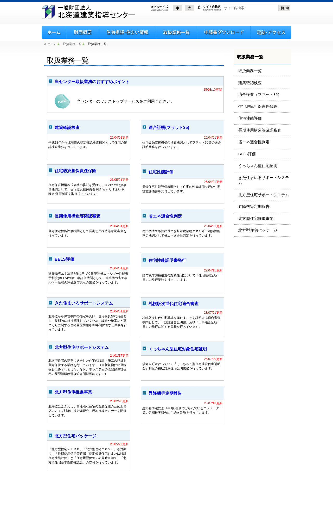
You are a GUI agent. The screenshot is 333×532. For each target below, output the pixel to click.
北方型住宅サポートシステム (82, 347)
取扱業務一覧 (72, 44)
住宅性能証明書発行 (167, 260)
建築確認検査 (67, 127)
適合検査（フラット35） (259, 94)
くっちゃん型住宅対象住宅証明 (178, 349)
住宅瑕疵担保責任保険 (75, 171)
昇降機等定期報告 (165, 393)
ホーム (50, 44)
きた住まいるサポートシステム (84, 303)
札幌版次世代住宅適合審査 (173, 303)
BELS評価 (64, 259)
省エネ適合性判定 (165, 216)
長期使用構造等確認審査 (77, 216)
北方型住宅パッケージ (75, 436)
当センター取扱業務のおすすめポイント (92, 81)
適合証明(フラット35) (169, 127)
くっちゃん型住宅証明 (257, 166)
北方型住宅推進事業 (73, 392)
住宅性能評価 (161, 172)
